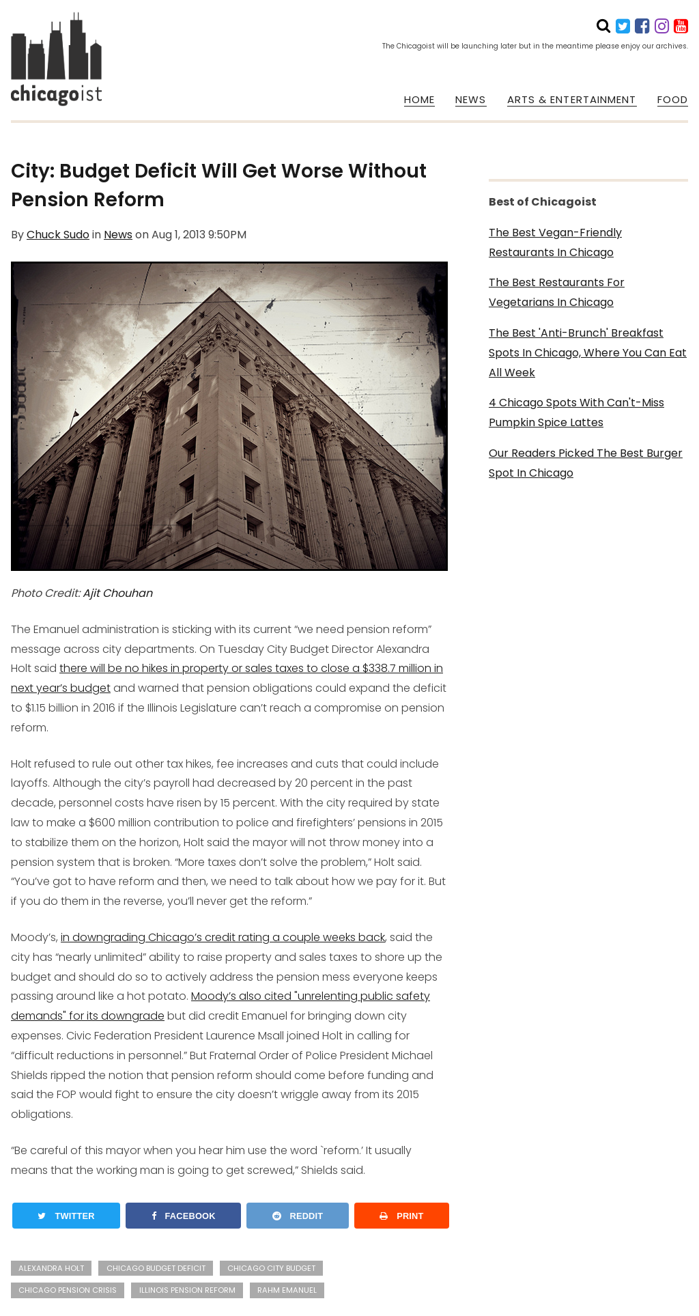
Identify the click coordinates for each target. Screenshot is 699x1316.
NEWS (470, 100)
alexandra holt (51, 1268)
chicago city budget (271, 1268)
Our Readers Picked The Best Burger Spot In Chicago (586, 463)
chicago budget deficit (155, 1268)
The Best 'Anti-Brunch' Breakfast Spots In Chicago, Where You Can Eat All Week (588, 352)
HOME (419, 100)
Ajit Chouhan (117, 593)
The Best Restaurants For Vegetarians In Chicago (557, 292)
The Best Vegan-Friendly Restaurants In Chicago (555, 242)
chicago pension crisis (67, 1290)
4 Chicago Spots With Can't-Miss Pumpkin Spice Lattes (576, 412)
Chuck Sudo (58, 234)
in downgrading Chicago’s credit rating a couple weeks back (223, 937)
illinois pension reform (187, 1290)
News (118, 234)
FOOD (672, 100)
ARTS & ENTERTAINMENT (572, 100)
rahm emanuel (287, 1290)
